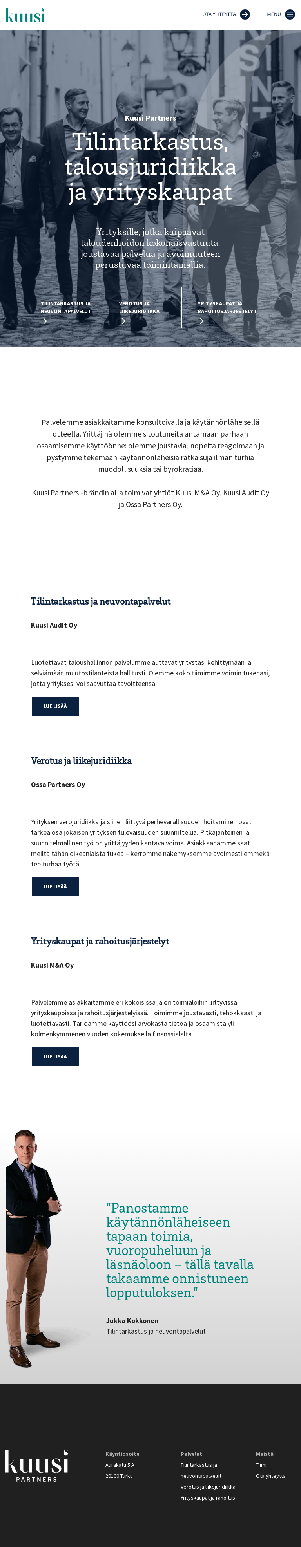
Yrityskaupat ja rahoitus (208, 1497)
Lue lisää (55, 705)
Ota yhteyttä (271, 1475)
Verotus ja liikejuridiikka (139, 307)
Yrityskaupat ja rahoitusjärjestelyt (227, 307)
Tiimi (261, 1464)
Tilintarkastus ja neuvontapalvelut (66, 307)
